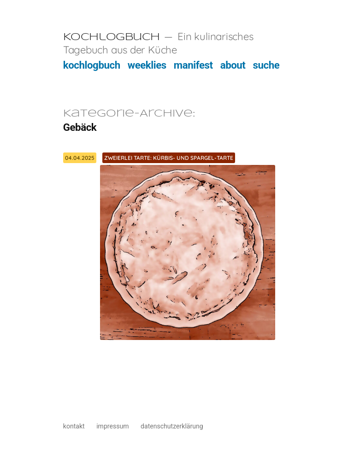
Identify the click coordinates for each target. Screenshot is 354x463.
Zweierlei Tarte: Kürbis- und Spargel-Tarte (168, 157)
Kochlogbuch (111, 37)
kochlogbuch (91, 65)
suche (266, 65)
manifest (193, 65)
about (233, 65)
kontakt (74, 426)
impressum (112, 426)
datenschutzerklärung (172, 426)
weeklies (147, 65)
